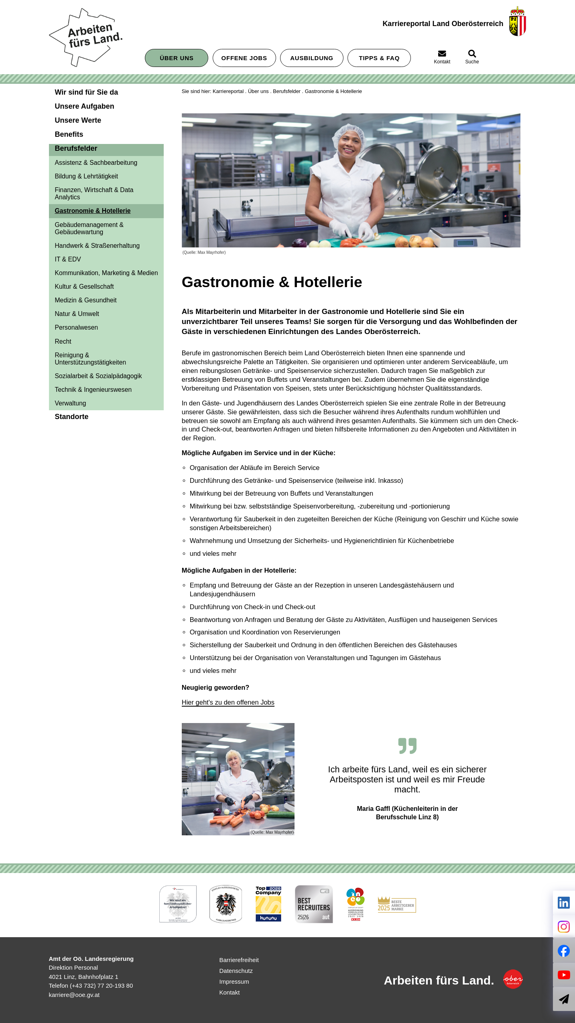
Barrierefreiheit (239, 959)
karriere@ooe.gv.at (74, 994)
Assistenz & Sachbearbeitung (96, 162)
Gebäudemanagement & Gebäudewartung (89, 228)
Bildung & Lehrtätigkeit (86, 176)
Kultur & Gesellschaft (84, 286)
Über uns (176, 58)
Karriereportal (228, 91)
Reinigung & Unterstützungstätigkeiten (90, 359)
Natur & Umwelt (77, 313)
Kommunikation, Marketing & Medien (106, 272)
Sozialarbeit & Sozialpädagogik (98, 376)
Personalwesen (76, 327)
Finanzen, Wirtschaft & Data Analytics (94, 193)
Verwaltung (70, 403)
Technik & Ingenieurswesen (93, 389)
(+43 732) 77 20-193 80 (101, 985)
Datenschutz (236, 970)
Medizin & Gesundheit (86, 300)
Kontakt (229, 992)
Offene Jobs (244, 58)
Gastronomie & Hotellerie (93, 210)
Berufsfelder (287, 91)
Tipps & (379, 58)
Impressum (234, 981)
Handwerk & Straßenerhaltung (97, 245)
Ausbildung (311, 58)
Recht (63, 341)
